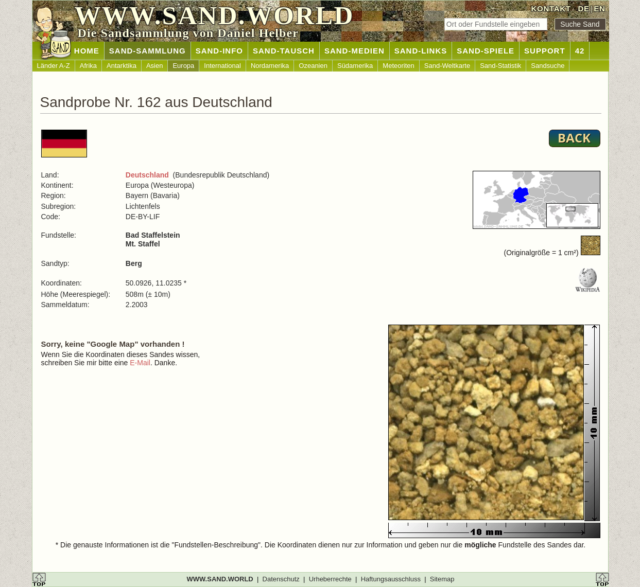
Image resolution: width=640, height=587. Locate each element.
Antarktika (121, 65)
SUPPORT (544, 50)
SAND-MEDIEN (354, 50)
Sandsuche (547, 65)
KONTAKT (551, 8)
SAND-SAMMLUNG (147, 50)
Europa (183, 65)
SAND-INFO (219, 50)
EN (599, 8)
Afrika (88, 65)
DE (583, 8)
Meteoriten (398, 65)
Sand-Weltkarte (447, 65)
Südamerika (355, 65)
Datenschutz (281, 579)
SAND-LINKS (420, 50)
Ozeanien (313, 65)
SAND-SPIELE (485, 50)
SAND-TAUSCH (284, 50)
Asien (154, 65)
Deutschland (147, 175)
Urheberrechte (330, 579)
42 (580, 50)
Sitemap (442, 579)
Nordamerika (270, 65)
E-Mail (140, 363)
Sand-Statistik (500, 65)
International (222, 65)
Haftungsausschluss (391, 579)
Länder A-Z (53, 65)
